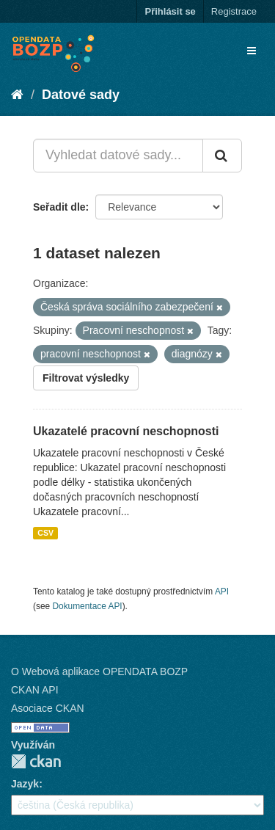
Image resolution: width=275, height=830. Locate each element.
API (222, 591)
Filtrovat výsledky (86, 378)
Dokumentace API (87, 606)
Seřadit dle (59, 207)
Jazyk (25, 784)
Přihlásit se (169, 11)
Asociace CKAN (47, 708)
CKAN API (35, 690)
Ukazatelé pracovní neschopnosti (126, 431)
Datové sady (81, 94)
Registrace (234, 11)
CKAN (36, 761)
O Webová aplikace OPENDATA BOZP (99, 671)
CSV (45, 532)
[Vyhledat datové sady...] (118, 155)
